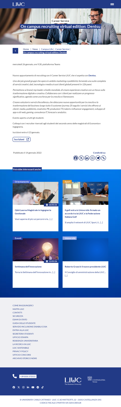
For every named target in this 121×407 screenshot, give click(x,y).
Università (70, 238)
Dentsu (92, 75)
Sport (67, 181)
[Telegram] (97, 157)
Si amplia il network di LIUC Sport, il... (82, 222)
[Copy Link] (103, 157)
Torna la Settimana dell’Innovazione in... (33, 272)
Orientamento (22, 181)
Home (26, 49)
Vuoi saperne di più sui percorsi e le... (32, 219)
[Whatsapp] (92, 157)
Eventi (18, 238)
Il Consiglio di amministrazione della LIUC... (85, 272)
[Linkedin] (86, 157)
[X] (81, 157)
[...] (51, 219)
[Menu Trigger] (112, 4)
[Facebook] (75, 157)
